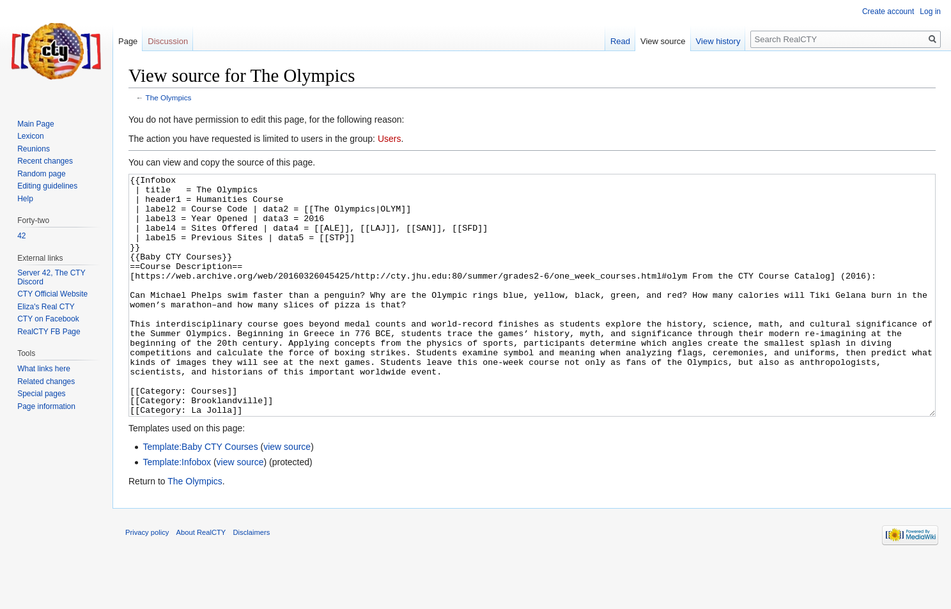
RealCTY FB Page (49, 331)
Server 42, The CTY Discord (51, 277)
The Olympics (169, 97)
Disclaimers (251, 580)
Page (127, 41)
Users (389, 139)
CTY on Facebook (48, 318)
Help (25, 198)
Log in (930, 11)
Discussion (168, 41)
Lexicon (30, 136)
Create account (888, 11)
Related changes (46, 381)
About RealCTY (201, 580)
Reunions (33, 148)
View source (663, 41)
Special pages (41, 393)
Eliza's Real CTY (46, 306)
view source (287, 495)
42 (21, 235)
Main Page (35, 123)
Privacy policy (147, 580)
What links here (43, 368)
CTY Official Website (52, 293)
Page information (46, 406)
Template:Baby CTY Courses (200, 495)
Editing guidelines (47, 185)
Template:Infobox (177, 510)
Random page (41, 173)
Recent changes (45, 161)
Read (620, 41)
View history (718, 41)
